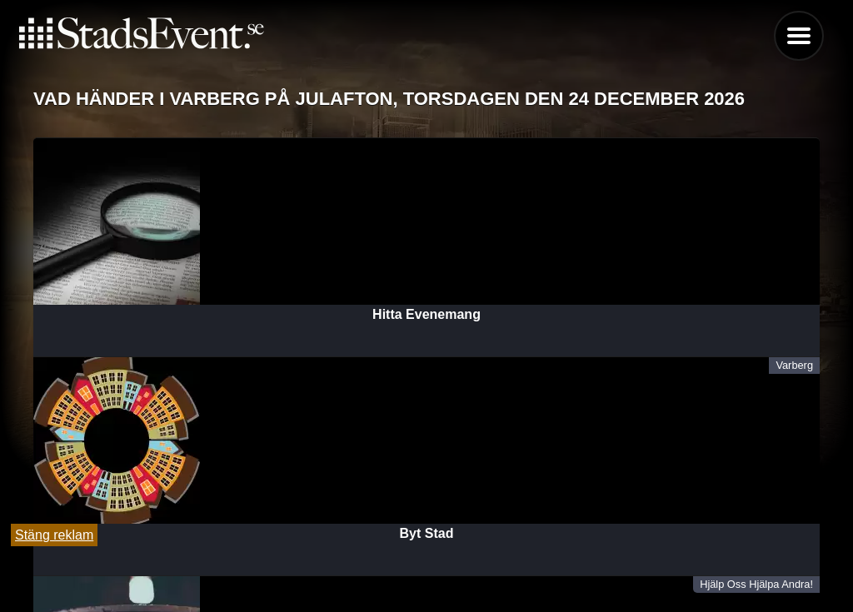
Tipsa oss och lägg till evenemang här (427, 556)
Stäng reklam (54, 535)
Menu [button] (799, 36)
